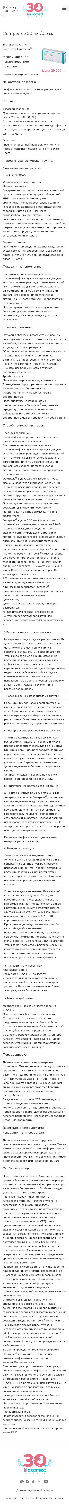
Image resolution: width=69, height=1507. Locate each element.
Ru (7, 11)
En (19, 11)
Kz (13, 11)
